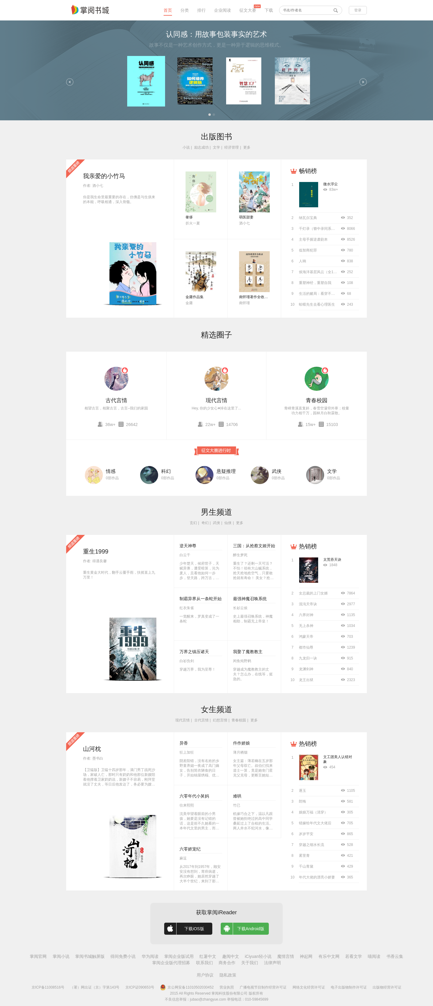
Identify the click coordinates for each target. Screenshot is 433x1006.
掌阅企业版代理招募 (171, 962)
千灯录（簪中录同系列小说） (322, 229)
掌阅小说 (61, 956)
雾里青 (304, 855)
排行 (201, 10)
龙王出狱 (306, 680)
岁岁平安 (306, 834)
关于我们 (249, 962)
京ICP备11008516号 (48, 987)
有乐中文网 (328, 956)
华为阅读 (150, 956)
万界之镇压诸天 (194, 651)
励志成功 (201, 147)
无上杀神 (306, 626)
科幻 (166, 471)
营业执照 (227, 987)
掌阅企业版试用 (179, 956)
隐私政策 (228, 975)
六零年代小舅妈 (194, 796)
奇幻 (205, 523)
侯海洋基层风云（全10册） (320, 272)
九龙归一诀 (308, 658)
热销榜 (308, 546)
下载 (269, 10)
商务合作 (227, 962)
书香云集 (394, 956)
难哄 (237, 796)
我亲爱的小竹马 (104, 176)
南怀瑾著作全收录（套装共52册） (266, 297)
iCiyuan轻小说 (258, 956)
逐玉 (302, 790)
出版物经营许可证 (387, 987)
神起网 (306, 956)
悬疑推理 (226, 471)
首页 (168, 10)
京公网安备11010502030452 (186, 987)
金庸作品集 (195, 297)
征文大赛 (247, 10)
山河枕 (92, 748)
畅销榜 (308, 171)
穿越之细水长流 (311, 845)
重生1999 (96, 551)
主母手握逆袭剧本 (313, 239)
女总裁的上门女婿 (313, 593)
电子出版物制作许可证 (349, 987)
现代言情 (216, 400)
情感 (110, 471)
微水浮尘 (330, 184)
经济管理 (231, 147)
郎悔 (302, 801)
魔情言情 (285, 956)
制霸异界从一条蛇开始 (201, 598)
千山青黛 (306, 866)
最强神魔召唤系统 (250, 598)
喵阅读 (374, 956)
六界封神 (306, 615)
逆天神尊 (188, 545)
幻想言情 (220, 720)
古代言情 (116, 400)
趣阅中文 (230, 956)
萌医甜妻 (246, 217)
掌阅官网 (38, 956)
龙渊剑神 (306, 669)
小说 (186, 147)
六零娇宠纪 (190, 849)
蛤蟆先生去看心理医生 (317, 304)
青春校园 (316, 400)
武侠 (276, 471)
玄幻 (193, 523)
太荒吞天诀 (332, 559)
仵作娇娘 (241, 743)
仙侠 (228, 523)
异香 (184, 743)
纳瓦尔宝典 (308, 218)
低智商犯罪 (308, 250)
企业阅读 (222, 10)
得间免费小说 (123, 956)
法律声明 (272, 962)
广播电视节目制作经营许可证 (263, 987)
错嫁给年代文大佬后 (315, 823)
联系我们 (204, 962)
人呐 (302, 261)
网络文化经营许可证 (309, 987)
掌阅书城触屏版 (90, 956)
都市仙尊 (306, 647)
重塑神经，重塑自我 (315, 283)
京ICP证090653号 (139, 987)
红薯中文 (207, 956)
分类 (184, 10)
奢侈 (189, 217)
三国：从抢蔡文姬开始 (254, 545)
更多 (246, 147)
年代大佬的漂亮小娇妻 (317, 877)
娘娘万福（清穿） (313, 812)
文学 (216, 147)
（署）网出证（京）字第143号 (94, 987)
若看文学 (353, 956)
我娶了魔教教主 (248, 651)
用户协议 (205, 975)
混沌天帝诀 (308, 604)
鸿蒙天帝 (306, 636)
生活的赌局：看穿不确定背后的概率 (328, 294)
